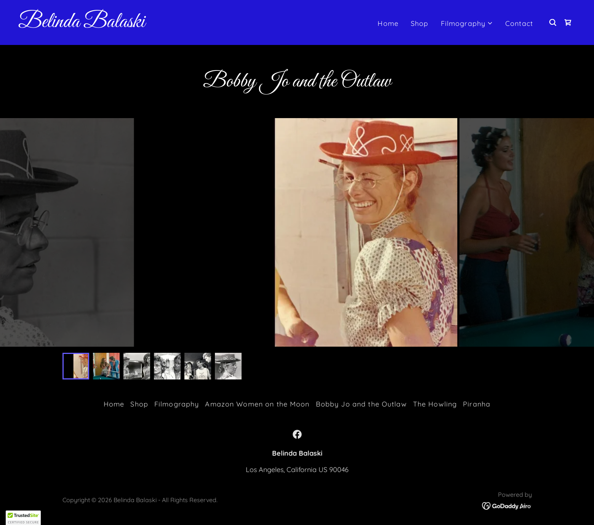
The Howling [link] (435, 404)
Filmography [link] (176, 404)
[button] (467, 23)
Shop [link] (420, 23)
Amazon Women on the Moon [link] (257, 404)
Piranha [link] (476, 404)
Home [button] (114, 404)
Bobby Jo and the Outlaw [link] (361, 404)
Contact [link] (519, 23)
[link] (81, 24)
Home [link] (388, 23)
